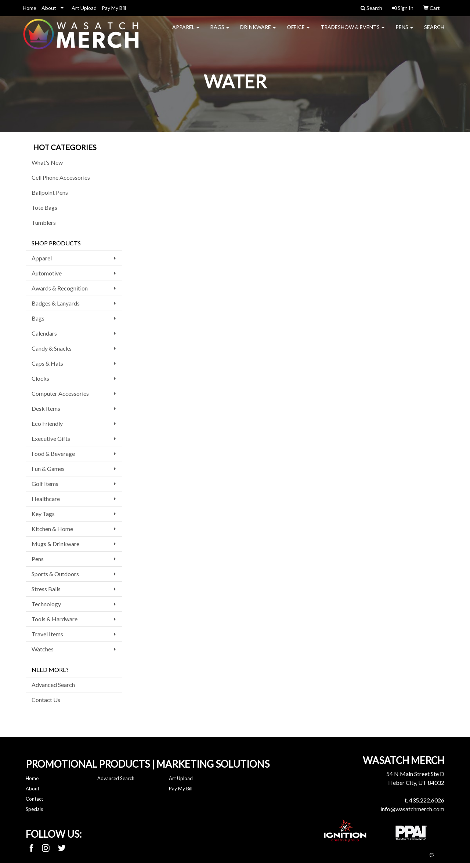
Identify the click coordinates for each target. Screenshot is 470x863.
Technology (46, 603)
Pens (404, 31)
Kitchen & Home (52, 528)
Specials (34, 809)
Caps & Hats (47, 363)
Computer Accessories (60, 393)
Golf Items (45, 483)
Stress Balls (46, 588)
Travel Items (47, 633)
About (48, 8)
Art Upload (84, 8)
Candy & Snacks (52, 348)
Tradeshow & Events (352, 31)
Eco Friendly (47, 423)
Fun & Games (48, 468)
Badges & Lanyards (56, 303)
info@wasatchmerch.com (412, 808)
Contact (34, 799)
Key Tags (43, 513)
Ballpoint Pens (50, 192)
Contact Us (46, 699)
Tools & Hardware (54, 618)
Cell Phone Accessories (61, 177)
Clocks (40, 378)
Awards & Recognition (60, 288)
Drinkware (258, 31)
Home (29, 8)
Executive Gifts (51, 438)
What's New (47, 162)
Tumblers (44, 222)
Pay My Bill (114, 8)
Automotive (47, 273)
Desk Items (46, 408)
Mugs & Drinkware (55, 543)
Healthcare (46, 498)
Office (298, 31)
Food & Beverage (53, 453)
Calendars (44, 333)
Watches (43, 649)
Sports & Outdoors (55, 573)
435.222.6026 (426, 800)
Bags (219, 31)
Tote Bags (44, 207)
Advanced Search (53, 684)
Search (434, 31)
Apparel (185, 31)
